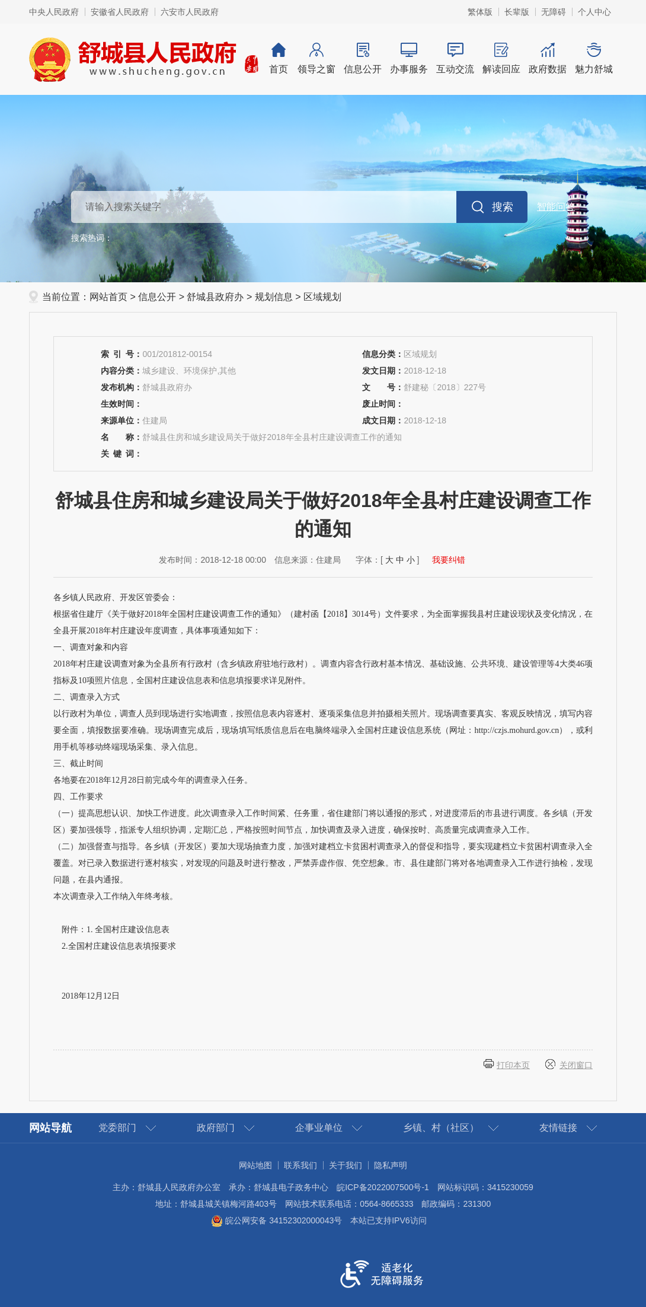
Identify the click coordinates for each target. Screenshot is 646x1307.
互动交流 (455, 58)
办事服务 (409, 58)
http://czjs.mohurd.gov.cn (517, 730)
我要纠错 (448, 560)
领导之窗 (316, 58)
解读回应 (501, 58)
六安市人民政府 (190, 12)
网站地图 (255, 1165)
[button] (516, 12)
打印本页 (513, 1065)
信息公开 (363, 58)
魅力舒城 (594, 58)
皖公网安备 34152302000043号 (276, 1220)
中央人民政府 (54, 12)
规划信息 (274, 297)
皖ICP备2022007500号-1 (383, 1187)
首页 (278, 58)
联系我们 (300, 1165)
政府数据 (548, 58)
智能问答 (556, 207)
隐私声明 (390, 1165)
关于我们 (345, 1165)
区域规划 (322, 297)
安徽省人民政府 (120, 12)
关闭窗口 (576, 1065)
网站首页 (108, 297)
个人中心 (594, 12)
